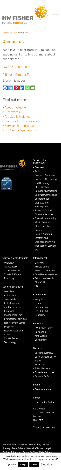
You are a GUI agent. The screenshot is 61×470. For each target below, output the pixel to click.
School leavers (42, 369)
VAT (37, 250)
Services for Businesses (21, 121)
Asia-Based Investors (46, 275)
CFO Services (42, 187)
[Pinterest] (16, 88)
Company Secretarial (46, 191)
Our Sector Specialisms (21, 130)
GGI (37, 286)
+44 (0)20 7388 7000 (15, 67)
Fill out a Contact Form (18, 74)
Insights (39, 299)
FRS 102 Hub (41, 311)
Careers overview (44, 353)
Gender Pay (35, 445)
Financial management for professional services (15, 315)
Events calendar (43, 389)
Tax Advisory (10, 267)
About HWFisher (16, 107)
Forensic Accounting (46, 218)
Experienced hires (44, 372)
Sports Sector (11, 338)
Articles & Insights (17, 116)
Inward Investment (45, 271)
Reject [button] (34, 465)
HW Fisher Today (44, 328)
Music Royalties (43, 222)
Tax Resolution (12, 271)
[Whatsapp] (27, 88)
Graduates (40, 365)
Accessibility (9, 445)
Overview (39, 167)
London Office (47, 402)
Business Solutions (45, 175)
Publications (41, 307)
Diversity (22, 445)
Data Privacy (18, 448)
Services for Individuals (20, 126)
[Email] (32, 88)
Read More (46, 464)
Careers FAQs (42, 376)
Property (8, 327)
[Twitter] (10, 88)
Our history (41, 340)
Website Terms (35, 448)
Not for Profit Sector (14, 323)
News (38, 303)
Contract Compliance (46, 195)
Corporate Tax (9, 33)
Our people (40, 332)
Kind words (12, 112)
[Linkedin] (21, 88)
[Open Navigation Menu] (55, 14)
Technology (10, 342)
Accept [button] (23, 465)
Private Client (42, 267)
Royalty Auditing (43, 234)
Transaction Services (46, 246)
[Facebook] (5, 88)
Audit (37, 171)
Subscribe (40, 315)
